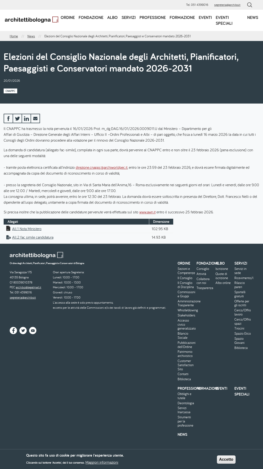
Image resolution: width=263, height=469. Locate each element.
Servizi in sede (240, 271)
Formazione (182, 17)
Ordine (68, 17)
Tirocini (239, 328)
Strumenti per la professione (185, 421)
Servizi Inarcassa (184, 410)
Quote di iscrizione (221, 276)
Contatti (183, 374)
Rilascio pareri (239, 285)
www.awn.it (147, 212)
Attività (201, 274)
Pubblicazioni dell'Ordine (186, 345)
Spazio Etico (242, 334)
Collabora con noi (203, 281)
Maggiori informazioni (101, 463)
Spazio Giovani (239, 341)
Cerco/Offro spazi (242, 321)
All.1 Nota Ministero (26, 228)
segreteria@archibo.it (227, 5)
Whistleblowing (186, 310)
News (252, 17)
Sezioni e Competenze (186, 271)
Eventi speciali (224, 20)
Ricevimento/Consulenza (243, 278)
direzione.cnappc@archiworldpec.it (101, 167)
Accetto (226, 460)
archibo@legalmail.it (28, 287)
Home (14, 36)
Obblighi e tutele (184, 396)
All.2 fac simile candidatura (32, 237)
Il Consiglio (185, 278)
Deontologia (186, 403)
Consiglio (203, 269)
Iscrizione (221, 269)
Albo (112, 17)
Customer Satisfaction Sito (186, 365)
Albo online (223, 283)
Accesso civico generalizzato (186, 324)
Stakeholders (186, 315)
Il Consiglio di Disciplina (186, 285)
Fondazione (91, 17)
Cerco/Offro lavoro (242, 312)
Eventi (205, 17)
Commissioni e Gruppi (186, 294)
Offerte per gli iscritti (241, 303)
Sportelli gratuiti (240, 294)
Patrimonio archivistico (185, 354)
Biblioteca (184, 379)
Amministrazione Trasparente (186, 303)
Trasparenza (205, 288)
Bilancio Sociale (183, 336)
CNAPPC (10, 91)
